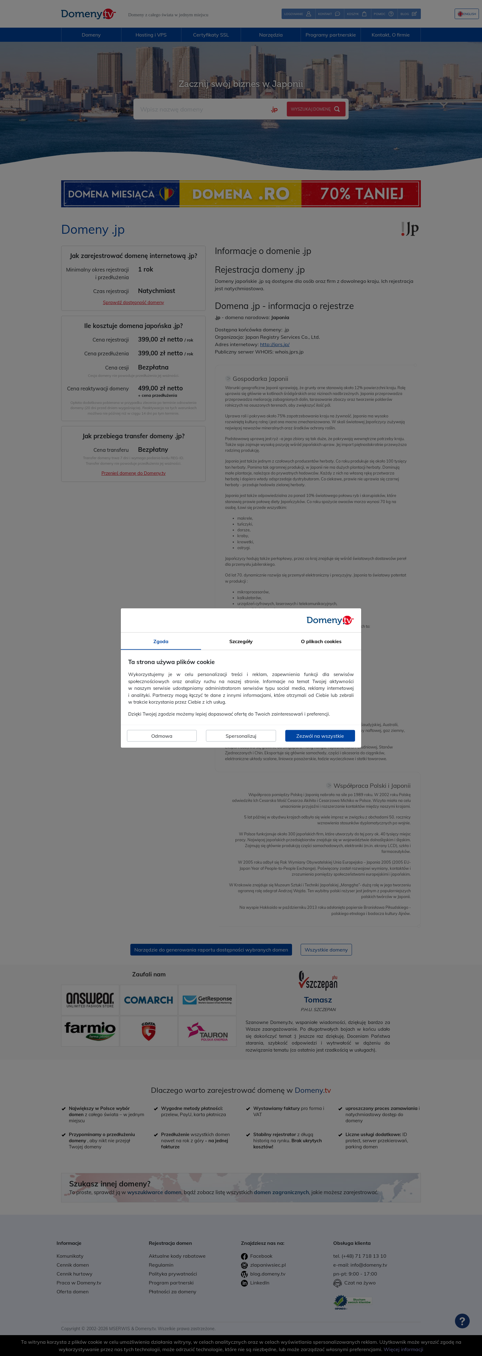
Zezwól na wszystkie (320, 736)
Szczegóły (241, 641)
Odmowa (161, 736)
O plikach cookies (321, 641)
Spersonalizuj (241, 736)
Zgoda (160, 641)
